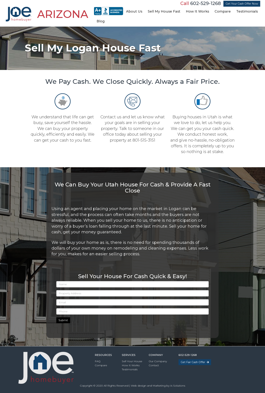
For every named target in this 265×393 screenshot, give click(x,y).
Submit (63, 320)
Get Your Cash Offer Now (242, 3)
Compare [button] (223, 11)
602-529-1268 (205, 3)
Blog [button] (101, 21)
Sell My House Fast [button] (164, 11)
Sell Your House (132, 361)
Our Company (158, 361)
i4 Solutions (177, 385)
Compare (101, 365)
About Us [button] (134, 11)
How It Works (130, 365)
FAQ (97, 361)
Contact (154, 365)
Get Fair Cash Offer (195, 362)
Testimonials (129, 369)
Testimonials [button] (247, 11)
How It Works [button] (197, 11)
